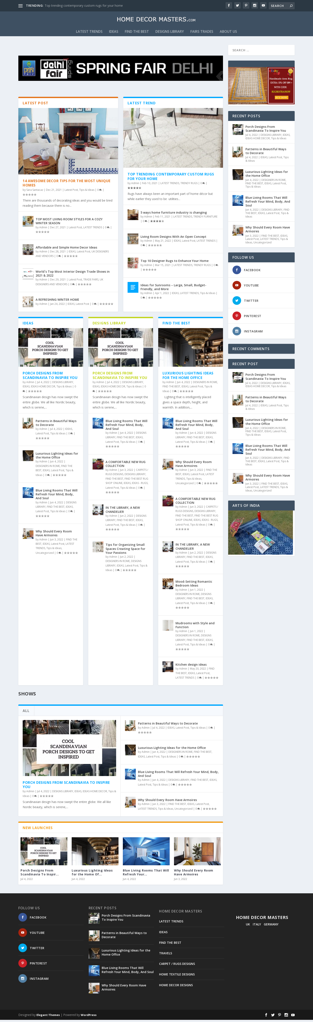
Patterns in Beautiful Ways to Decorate (56, 425)
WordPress (88, 1017)
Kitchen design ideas (191, 667)
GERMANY (271, 926)
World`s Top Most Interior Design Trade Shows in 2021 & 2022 (73, 276)
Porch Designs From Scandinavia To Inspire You (50, 377)
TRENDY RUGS (189, 185)
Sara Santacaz (34, 192)
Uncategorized (45, 555)
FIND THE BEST (137, 34)
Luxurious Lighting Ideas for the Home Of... (92, 875)
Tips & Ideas (86, 192)
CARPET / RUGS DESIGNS (177, 966)
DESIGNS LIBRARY (169, 34)
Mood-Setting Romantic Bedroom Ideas (193, 586)
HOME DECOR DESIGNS (176, 987)
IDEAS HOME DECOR (43, 389)
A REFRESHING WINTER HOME (57, 302)
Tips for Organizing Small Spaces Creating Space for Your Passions (125, 551)
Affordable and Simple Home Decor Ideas (66, 250)
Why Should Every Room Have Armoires (54, 536)
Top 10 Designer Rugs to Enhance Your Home (175, 263)
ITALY (257, 926)
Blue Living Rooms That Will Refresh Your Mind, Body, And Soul (56, 496)
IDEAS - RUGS (140, 485)
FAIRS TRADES (201, 34)
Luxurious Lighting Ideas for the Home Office (57, 458)
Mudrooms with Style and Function (195, 627)
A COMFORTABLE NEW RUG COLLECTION (125, 466)
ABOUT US (228, 34)
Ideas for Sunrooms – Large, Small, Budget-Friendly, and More (173, 289)
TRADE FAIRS (90, 282)
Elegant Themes (48, 1017)
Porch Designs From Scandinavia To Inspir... (40, 875)
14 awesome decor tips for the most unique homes (67, 185)
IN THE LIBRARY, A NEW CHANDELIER (123, 512)
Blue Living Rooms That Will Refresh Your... (146, 875)
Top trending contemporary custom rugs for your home (84, 5)
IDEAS (113, 34)
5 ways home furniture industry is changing (174, 215)
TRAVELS (165, 955)
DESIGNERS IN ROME (48, 468)
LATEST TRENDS (89, 34)
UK (248, 926)
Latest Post (71, 192)
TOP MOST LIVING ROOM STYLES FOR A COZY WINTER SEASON (69, 223)
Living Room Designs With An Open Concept (173, 239)
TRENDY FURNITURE (205, 219)
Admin (43, 230)
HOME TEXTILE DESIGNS (177, 977)
